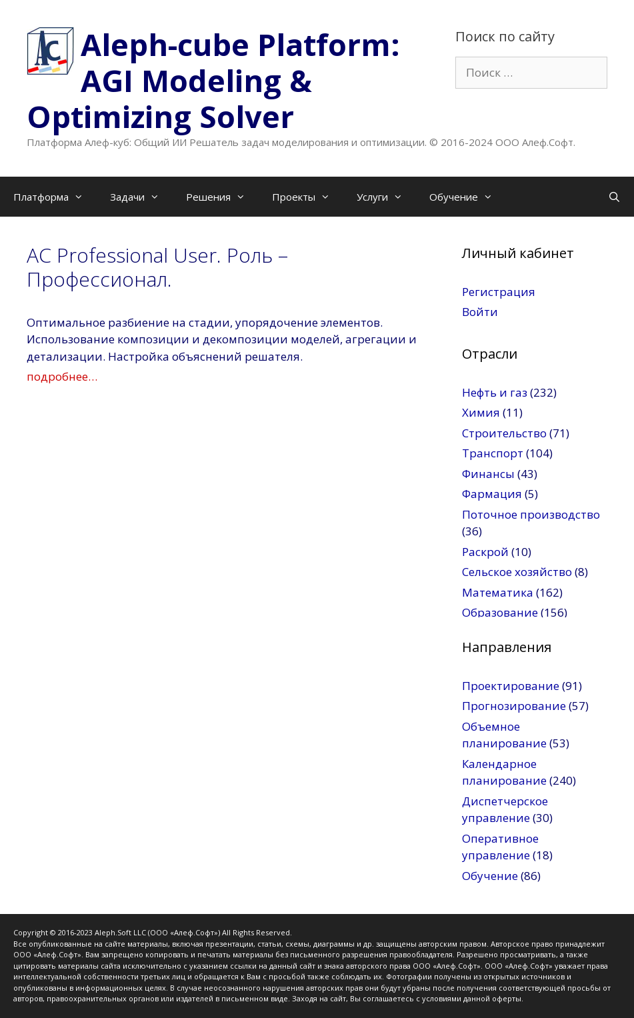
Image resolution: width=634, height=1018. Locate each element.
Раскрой (485, 551)
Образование (500, 612)
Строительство (504, 433)
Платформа (55, 197)
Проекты (307, 197)
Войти (480, 311)
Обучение (467, 197)
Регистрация (498, 291)
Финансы (488, 473)
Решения (222, 197)
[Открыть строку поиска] (614, 197)
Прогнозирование (514, 705)
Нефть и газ (494, 392)
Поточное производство (531, 514)
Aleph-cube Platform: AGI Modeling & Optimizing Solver (213, 80)
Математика (497, 592)
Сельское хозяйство (517, 571)
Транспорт (492, 453)
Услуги (386, 197)
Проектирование (510, 685)
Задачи (141, 197)
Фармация (492, 493)
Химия (481, 412)
